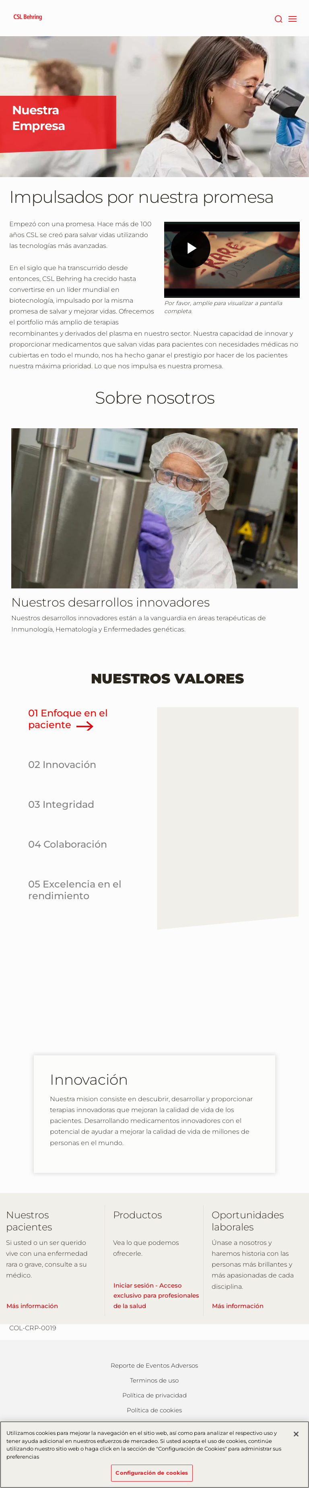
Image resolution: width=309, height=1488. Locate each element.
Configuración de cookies (151, 1472)
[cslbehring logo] (28, 18)
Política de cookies (154, 1410)
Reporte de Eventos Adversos (154, 1365)
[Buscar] (278, 18)
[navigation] (292, 18)
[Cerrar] (296, 1434)
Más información (32, 1306)
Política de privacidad (154, 1395)
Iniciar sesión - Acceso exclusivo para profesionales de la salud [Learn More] (156, 1296)
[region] (154, 1454)
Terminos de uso (154, 1380)
